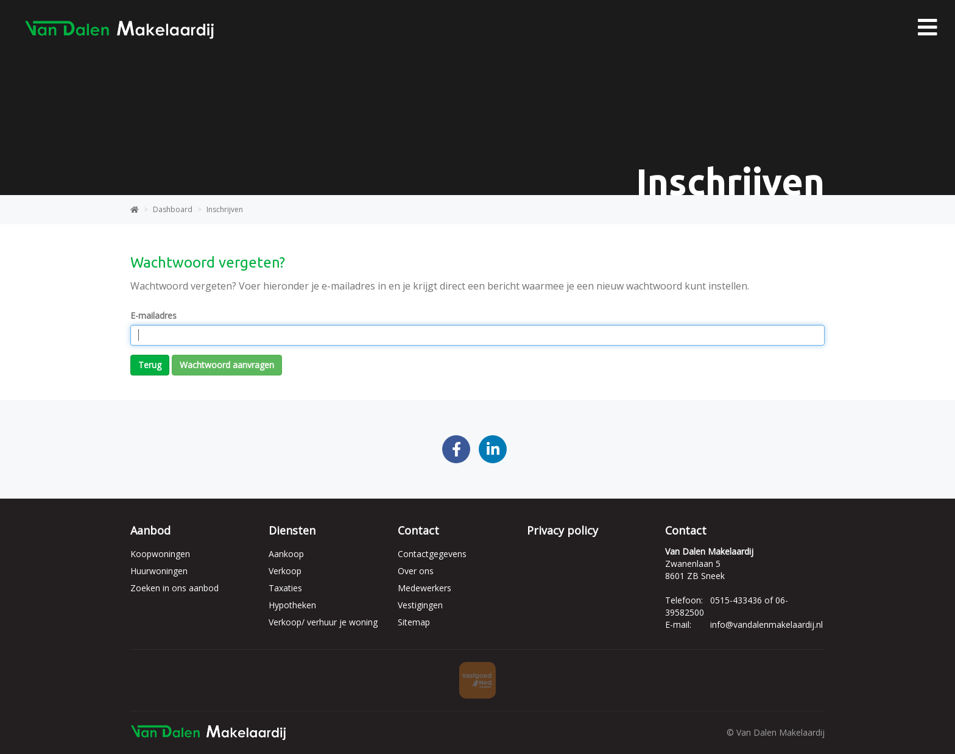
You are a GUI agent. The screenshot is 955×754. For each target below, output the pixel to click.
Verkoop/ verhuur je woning (323, 622)
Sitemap (414, 622)
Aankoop (286, 554)
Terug (149, 365)
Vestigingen (420, 605)
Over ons (416, 571)
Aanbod (150, 530)
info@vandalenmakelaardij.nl (766, 624)
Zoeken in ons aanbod (174, 588)
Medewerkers (424, 588)
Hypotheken (292, 605)
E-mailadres (153, 315)
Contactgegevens (432, 554)
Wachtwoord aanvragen (227, 365)
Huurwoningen (159, 571)
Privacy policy (562, 530)
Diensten (292, 530)
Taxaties (285, 588)
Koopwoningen (160, 554)
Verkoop (285, 571)
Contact (418, 530)
